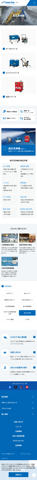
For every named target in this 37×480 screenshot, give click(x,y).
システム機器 (10, 319)
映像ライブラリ (11, 118)
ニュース (18, 426)
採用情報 (18, 445)
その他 (27, 319)
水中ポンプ (9, 293)
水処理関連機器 (10, 306)
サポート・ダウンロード (9, 402)
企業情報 (18, 431)
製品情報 (8, 286)
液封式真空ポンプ (27, 300)
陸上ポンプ (27, 293)
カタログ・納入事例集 (27, 118)
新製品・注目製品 (12, 112)
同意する (19, 474)
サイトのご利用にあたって (8, 454)
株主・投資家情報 (18, 436)
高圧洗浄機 (27, 313)
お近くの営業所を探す (18, 367)
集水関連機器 (27, 306)
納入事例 (4, 414)
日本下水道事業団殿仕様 (10, 313)
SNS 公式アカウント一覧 (19, 383)
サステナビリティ (18, 441)
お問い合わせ (15, 352)
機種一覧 (28, 111)
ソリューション (6, 408)
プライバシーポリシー (26, 454)
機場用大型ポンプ (9, 300)
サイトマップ (4, 458)
